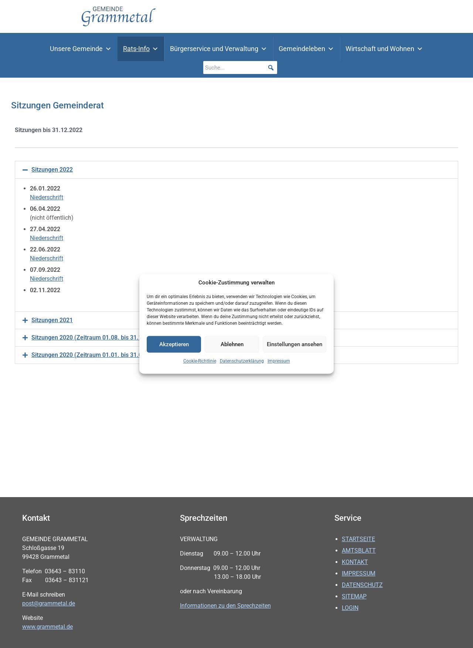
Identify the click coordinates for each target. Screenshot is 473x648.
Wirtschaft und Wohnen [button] (384, 49)
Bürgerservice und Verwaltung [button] (218, 49)
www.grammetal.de (47, 626)
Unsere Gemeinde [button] (81, 49)
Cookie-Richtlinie (199, 361)
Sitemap (354, 596)
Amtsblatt (359, 550)
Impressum (279, 361)
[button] (270, 67)
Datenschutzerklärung (242, 361)
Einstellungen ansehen (294, 344)
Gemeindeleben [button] (306, 49)
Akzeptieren (174, 344)
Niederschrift (46, 197)
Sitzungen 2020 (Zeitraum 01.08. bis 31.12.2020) (97, 337)
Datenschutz (362, 584)
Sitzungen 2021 (52, 320)
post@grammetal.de (48, 603)
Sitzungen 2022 (52, 169)
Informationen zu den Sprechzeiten (225, 605)
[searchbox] (240, 67)
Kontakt (355, 562)
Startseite (358, 539)
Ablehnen (232, 344)
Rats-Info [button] (141, 49)
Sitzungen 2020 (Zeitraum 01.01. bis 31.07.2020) (97, 354)
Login (350, 607)
